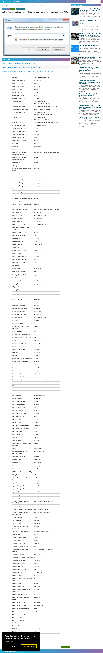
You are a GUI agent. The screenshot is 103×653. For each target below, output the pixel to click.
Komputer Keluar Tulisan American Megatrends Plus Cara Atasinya (90, 34)
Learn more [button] (9, 641)
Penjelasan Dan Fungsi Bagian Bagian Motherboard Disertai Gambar (88, 22)
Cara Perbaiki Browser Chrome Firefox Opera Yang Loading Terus (22, 67)
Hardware (16, 1)
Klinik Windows (20, 9)
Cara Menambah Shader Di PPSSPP (90, 57)
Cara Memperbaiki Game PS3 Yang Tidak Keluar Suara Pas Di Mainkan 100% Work (90, 107)
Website (24, 1)
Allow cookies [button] (29, 646)
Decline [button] (12, 646)
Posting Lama (65, 647)
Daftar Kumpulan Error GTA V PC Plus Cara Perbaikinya (19, 63)
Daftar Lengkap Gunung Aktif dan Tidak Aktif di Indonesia (89, 94)
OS (9, 1)
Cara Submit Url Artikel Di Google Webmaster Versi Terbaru (89, 118)
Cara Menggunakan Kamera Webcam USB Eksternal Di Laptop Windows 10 (89, 82)
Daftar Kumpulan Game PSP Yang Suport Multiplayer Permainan (89, 9)
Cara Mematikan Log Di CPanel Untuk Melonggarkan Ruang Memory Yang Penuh (88, 69)
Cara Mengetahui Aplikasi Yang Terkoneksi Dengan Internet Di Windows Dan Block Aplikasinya (30, 71)
